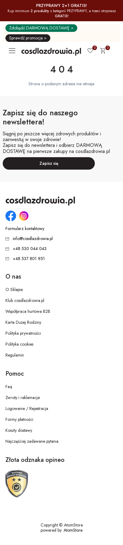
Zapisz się (48, 163)
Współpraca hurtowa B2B (27, 311)
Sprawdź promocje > (28, 38)
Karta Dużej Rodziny (23, 322)
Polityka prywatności (23, 333)
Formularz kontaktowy (24, 228)
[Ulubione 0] (90, 51)
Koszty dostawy (18, 430)
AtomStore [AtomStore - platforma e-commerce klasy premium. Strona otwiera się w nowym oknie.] (73, 530)
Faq (8, 387)
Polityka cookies (19, 344)
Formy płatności (19, 419)
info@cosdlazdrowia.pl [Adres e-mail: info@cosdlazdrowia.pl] (33, 238)
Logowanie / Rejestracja (26, 408)
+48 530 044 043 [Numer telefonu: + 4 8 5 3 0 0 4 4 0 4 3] (30, 248)
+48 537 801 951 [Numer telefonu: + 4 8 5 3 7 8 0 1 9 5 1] (29, 259)
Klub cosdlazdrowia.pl (24, 300)
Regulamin (14, 355)
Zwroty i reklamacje (22, 397)
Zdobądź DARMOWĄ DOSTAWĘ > (41, 28)
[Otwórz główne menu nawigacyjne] (13, 51)
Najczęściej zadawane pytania (31, 441)
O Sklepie (14, 289)
